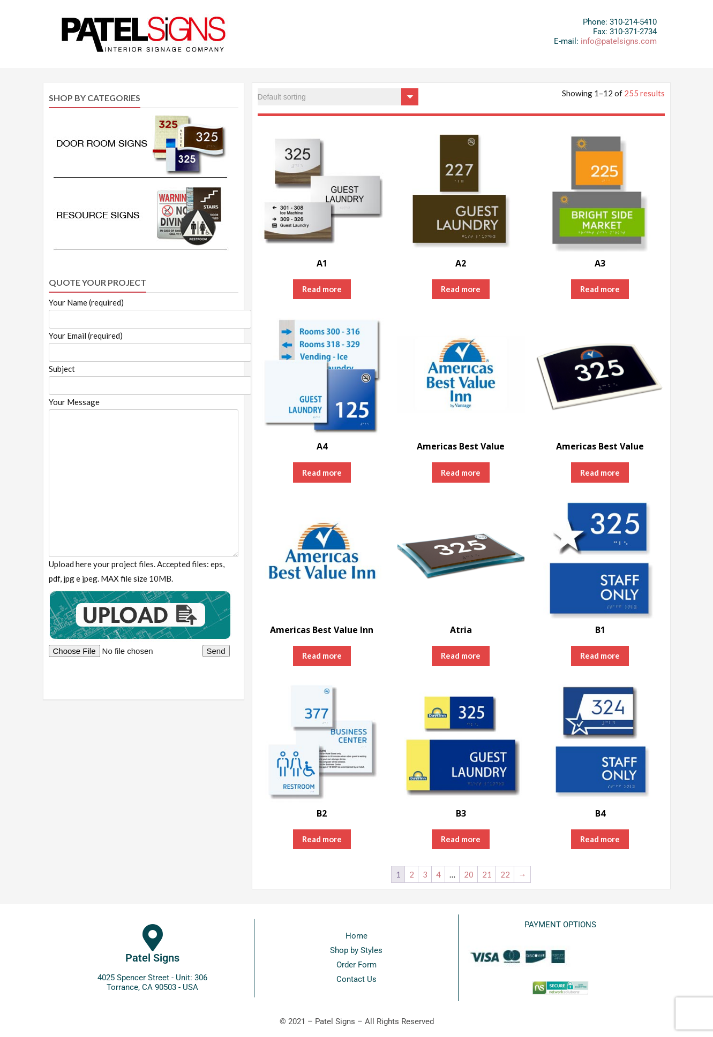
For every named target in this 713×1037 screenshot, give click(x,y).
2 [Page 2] (411, 874)
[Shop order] (338, 96)
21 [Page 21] (487, 874)
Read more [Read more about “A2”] (461, 289)
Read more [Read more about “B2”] (322, 839)
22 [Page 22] (505, 874)
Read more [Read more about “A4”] (322, 472)
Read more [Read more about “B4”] (600, 839)
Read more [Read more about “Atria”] (461, 655)
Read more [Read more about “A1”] (322, 289)
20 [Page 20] (469, 874)
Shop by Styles (356, 950)
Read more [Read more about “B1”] (600, 655)
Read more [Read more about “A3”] (600, 289)
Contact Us (356, 979)
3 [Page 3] (425, 874)
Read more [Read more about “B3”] (461, 839)
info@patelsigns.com (619, 41)
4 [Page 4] (438, 874)
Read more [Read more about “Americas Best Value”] (461, 472)
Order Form (356, 965)
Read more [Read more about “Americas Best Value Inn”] (322, 655)
